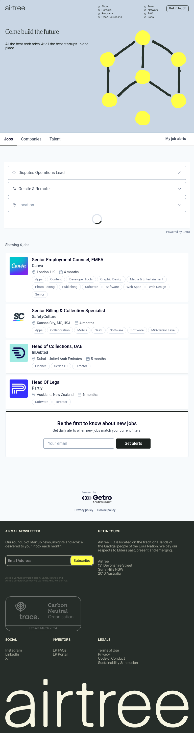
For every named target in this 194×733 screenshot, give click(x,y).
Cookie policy (106, 510)
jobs (8, 139)
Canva (37, 265)
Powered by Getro (178, 232)
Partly (37, 388)
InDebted (40, 352)
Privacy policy (84, 510)
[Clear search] (179, 172)
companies (31, 139)
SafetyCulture (44, 316)
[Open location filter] (179, 205)
